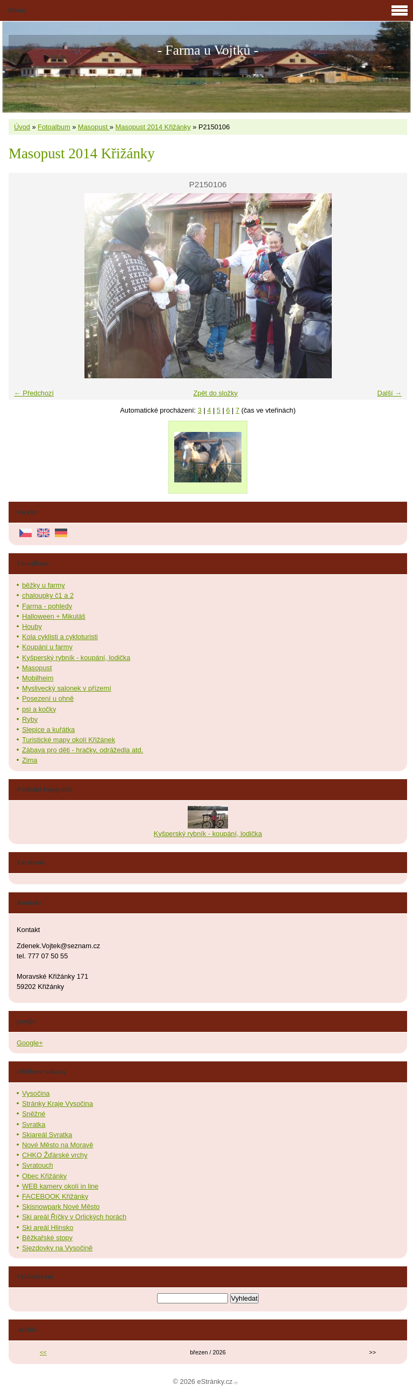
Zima (29, 760)
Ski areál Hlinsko (47, 1227)
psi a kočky (39, 709)
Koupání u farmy (47, 647)
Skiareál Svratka (47, 1135)
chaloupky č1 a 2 (48, 595)
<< (43, 1352)
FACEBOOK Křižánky (55, 1196)
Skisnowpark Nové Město (60, 1207)
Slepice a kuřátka (48, 729)
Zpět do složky (215, 393)
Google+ (30, 1043)
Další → (389, 393)
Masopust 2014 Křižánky (153, 127)
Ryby (30, 719)
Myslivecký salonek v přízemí (66, 688)
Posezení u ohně (48, 698)
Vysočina (35, 1093)
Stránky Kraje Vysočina (57, 1104)
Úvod (22, 127)
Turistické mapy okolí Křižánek (68, 740)
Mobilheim (37, 678)
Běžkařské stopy (47, 1238)
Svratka (33, 1124)
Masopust (94, 127)
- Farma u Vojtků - (207, 50)
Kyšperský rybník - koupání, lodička (76, 658)
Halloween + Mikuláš (54, 616)
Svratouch (37, 1165)
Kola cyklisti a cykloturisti (60, 637)
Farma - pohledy (47, 606)
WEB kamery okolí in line (60, 1186)
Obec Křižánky (44, 1176)
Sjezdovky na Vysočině (57, 1248)
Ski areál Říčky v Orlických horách (74, 1217)
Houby (32, 626)
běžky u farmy (43, 585)
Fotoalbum (54, 127)
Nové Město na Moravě (57, 1145)
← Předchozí (34, 393)
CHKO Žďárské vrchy (55, 1155)
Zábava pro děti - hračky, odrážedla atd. (82, 750)
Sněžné (33, 1114)
